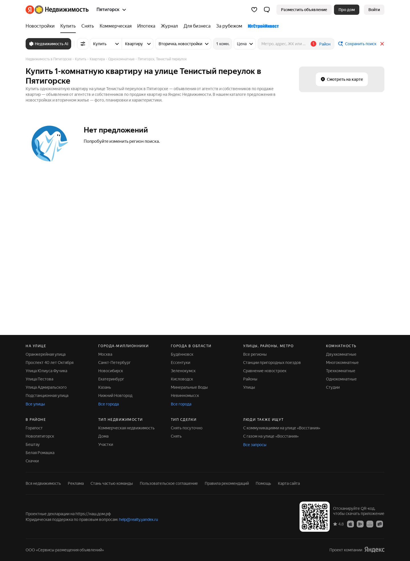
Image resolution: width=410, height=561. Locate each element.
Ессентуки (180, 362)
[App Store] (350, 523)
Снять (176, 436)
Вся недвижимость (43, 483)
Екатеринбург (111, 379)
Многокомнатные (342, 362)
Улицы (249, 387)
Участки (105, 444)
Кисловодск (182, 379)
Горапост (34, 428)
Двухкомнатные (341, 354)
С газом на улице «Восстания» (271, 436)
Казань (104, 387)
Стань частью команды (112, 483)
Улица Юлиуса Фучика (46, 371)
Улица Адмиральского (46, 387)
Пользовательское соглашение (169, 483)
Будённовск (182, 354)
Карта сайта (289, 483)
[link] (374, 10)
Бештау (33, 444)
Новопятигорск (40, 436)
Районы (250, 379)
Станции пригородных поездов (272, 362)
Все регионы (255, 354)
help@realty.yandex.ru (138, 519)
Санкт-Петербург (114, 362)
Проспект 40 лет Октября (49, 362)
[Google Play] (360, 523)
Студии (333, 387)
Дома (103, 436)
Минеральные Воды (189, 387)
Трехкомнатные (340, 371)
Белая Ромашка (40, 452)
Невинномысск (185, 395)
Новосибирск (110, 371)
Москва (105, 354)
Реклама (76, 483)
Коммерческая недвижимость (126, 428)
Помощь (263, 483)
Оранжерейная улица (45, 354)
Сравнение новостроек (264, 371)
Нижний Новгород (115, 395)
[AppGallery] (369, 523)
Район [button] (325, 44)
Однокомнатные (341, 379)
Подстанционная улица (47, 395)
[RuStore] (379, 523)
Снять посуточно (186, 428)
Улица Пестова (39, 379)
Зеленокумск (183, 371)
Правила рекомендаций (227, 483)
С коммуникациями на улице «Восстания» (281, 428)
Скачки (32, 461)
